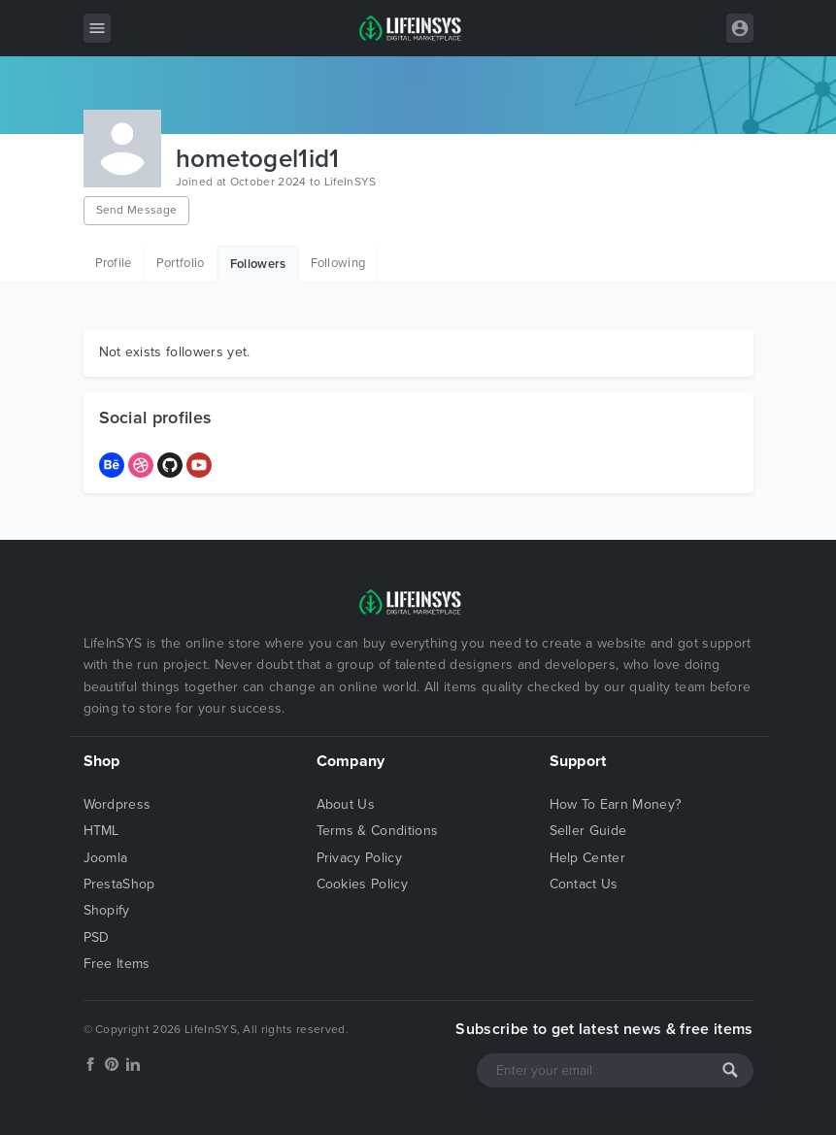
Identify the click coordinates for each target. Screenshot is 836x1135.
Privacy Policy (359, 858)
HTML (101, 830)
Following (338, 263)
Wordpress (117, 804)
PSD (97, 937)
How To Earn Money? (616, 804)
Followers (258, 264)
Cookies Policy (362, 884)
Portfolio (180, 263)
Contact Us (584, 884)
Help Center (588, 858)
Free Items (117, 963)
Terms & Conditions (378, 830)
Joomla (106, 858)
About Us (346, 804)
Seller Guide (588, 830)
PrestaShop (119, 884)
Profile (113, 263)
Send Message (137, 210)
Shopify (107, 910)
